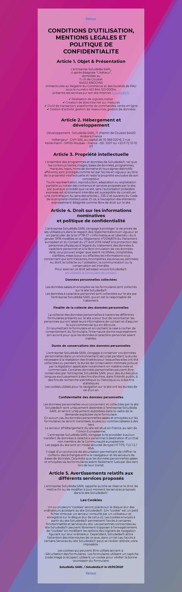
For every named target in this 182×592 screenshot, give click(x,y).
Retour (91, 18)
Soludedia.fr (120, 93)
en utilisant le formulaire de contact (90, 272)
